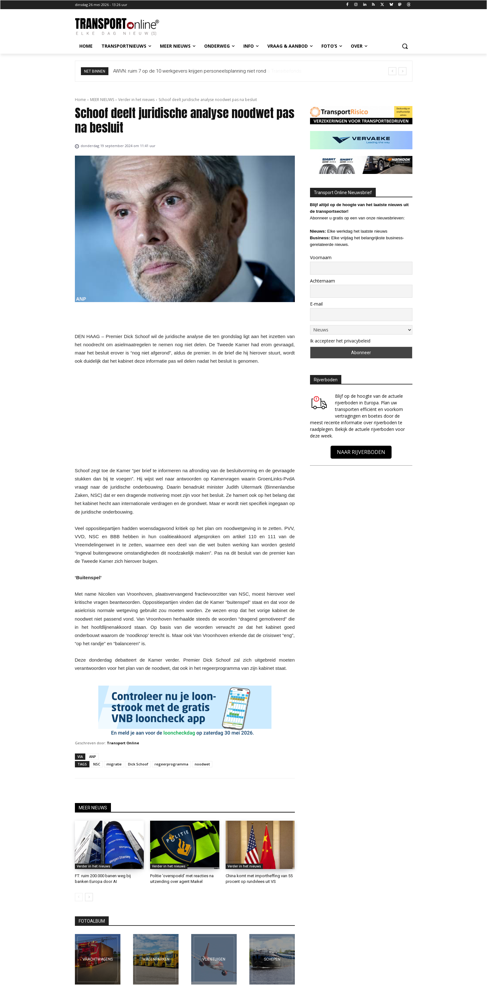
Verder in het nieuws (136, 99)
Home (80, 99)
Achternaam (322, 281)
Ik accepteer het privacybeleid (340, 341)
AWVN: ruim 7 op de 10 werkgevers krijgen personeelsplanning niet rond (189, 71)
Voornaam (321, 257)
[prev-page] (79, 897)
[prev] (392, 71)
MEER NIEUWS (102, 99)
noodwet (202, 764)
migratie (114, 764)
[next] (402, 71)
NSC (96, 764)
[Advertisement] (185, 417)
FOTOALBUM (92, 921)
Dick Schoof (138, 764)
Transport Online (123, 743)
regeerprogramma (171, 764)
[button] (404, 46)
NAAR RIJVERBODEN (361, 452)
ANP (92, 756)
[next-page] (89, 897)
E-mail (316, 304)
